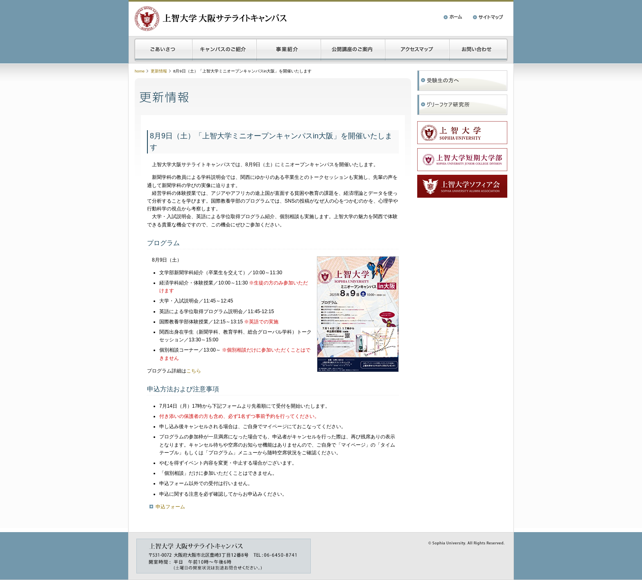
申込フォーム (170, 507)
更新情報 (159, 71)
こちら (193, 371)
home (140, 71)
